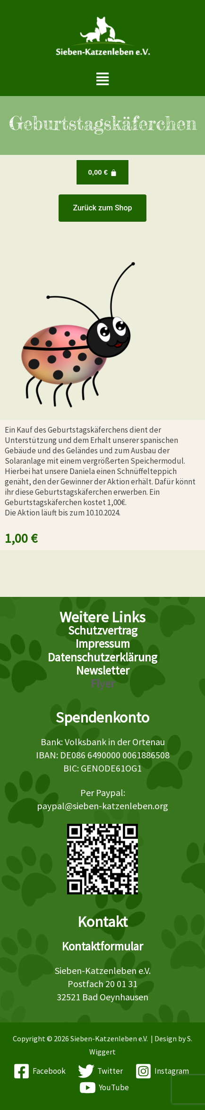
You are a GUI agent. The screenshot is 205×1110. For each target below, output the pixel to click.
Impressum (103, 643)
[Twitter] (100, 1071)
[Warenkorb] (102, 172)
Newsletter (102, 670)
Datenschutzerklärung (102, 657)
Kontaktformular (102, 946)
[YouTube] (104, 1087)
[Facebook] (39, 1071)
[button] (103, 79)
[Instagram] (162, 1071)
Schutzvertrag (102, 630)
